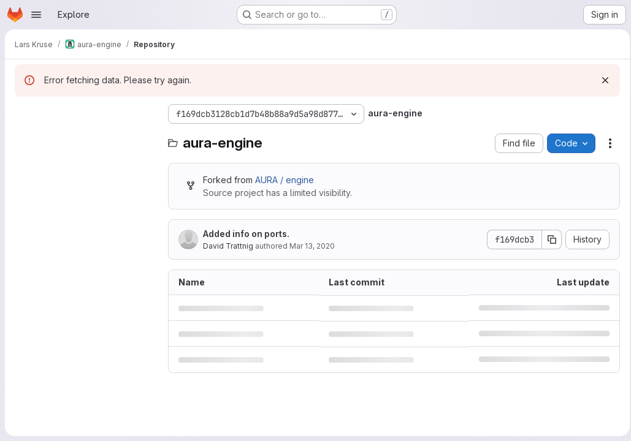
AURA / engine (284, 180)
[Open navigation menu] (36, 14)
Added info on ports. (246, 233)
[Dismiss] (601, 80)
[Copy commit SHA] (548, 239)
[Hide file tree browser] (24, 114)
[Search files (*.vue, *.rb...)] (85, 138)
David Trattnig (228, 246)
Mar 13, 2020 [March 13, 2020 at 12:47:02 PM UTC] (312, 246)
